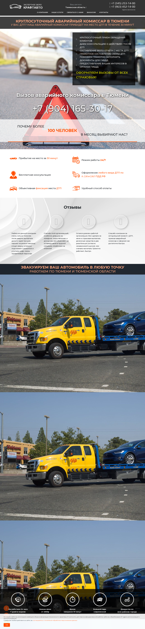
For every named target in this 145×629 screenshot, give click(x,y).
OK (7, 625)
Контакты (103, 12)
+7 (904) (72, 108)
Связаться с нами (75, 12)
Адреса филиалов (128, 10)
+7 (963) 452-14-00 (123, 6)
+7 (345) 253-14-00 (123, 3)
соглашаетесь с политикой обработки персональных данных (55, 620)
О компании (42, 12)
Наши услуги (57, 12)
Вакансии (91, 12)
